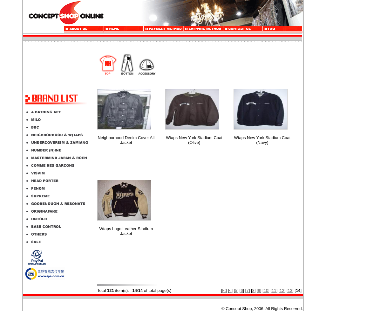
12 (282, 290)
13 (290, 290)
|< (224, 290)
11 (274, 290)
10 (266, 290)
